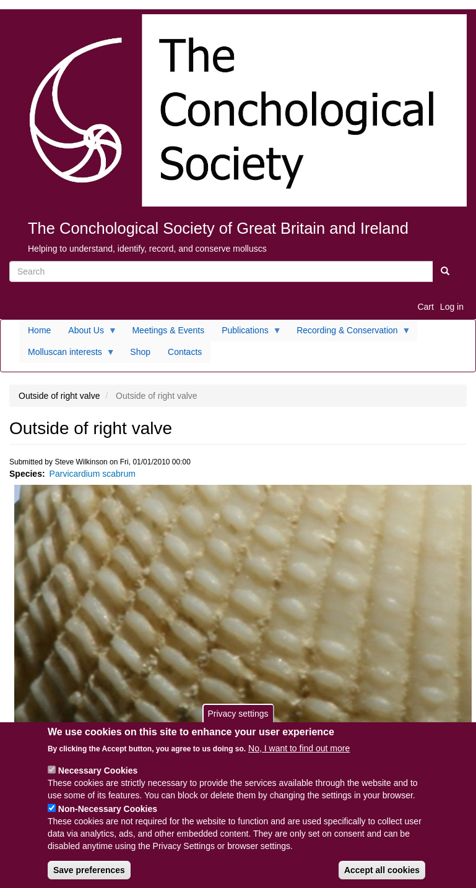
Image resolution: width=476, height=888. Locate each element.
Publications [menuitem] (247, 333)
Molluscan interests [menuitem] (67, 355)
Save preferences (89, 876)
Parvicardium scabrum (93, 474)
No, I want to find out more (299, 754)
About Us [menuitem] (88, 333)
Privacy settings (237, 719)
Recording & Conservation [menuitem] (349, 333)
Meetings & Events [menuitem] (168, 330)
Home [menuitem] (39, 330)
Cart (425, 307)
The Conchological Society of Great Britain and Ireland (218, 228)
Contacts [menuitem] (185, 352)
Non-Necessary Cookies (107, 814)
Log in (452, 307)
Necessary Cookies (97, 776)
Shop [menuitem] (140, 352)
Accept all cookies (382, 876)
